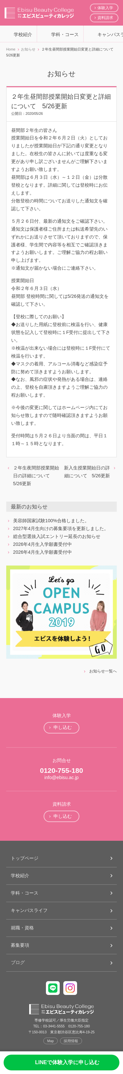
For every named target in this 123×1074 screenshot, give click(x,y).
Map (50, 1041)
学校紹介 (23, 34)
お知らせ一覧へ (103, 671)
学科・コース (65, 34)
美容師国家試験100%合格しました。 (51, 520)
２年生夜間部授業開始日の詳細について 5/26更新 (36, 475)
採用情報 (71, 1041)
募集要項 (20, 945)
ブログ (18, 962)
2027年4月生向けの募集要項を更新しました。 (61, 528)
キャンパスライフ (29, 910)
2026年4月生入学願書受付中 (42, 544)
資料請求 (105, 17)
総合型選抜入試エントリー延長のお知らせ (56, 536)
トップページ (24, 858)
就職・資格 (22, 927)
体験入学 (105, 8)
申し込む (62, 727)
